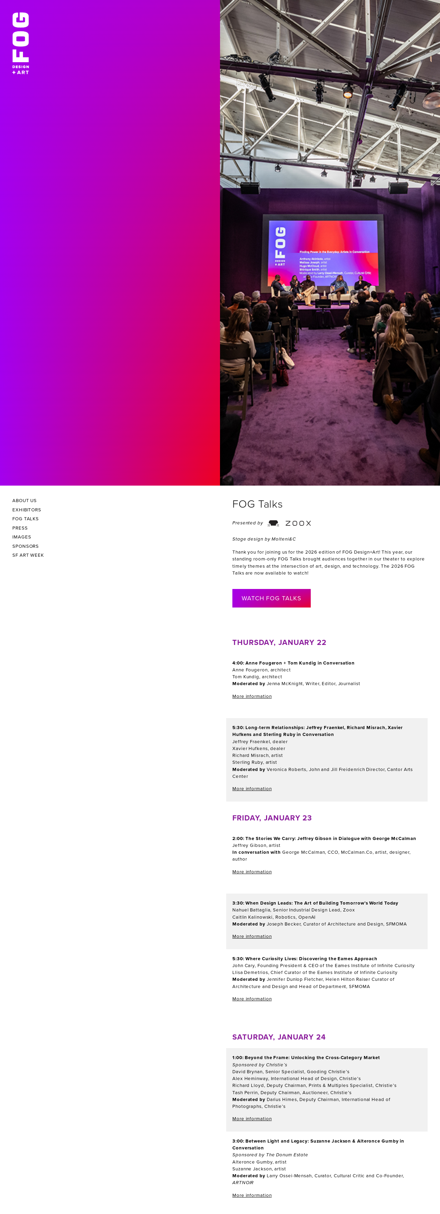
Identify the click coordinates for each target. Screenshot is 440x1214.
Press (20, 528)
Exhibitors (26, 510)
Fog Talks (25, 519)
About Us (24, 500)
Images (21, 537)
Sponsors (25, 546)
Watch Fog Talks (271, 598)
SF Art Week (28, 555)
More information (252, 696)
